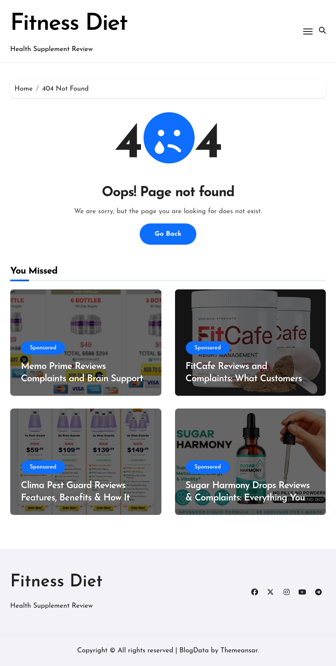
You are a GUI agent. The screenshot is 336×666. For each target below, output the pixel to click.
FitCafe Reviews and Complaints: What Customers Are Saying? (244, 379)
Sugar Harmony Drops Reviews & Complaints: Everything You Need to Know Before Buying (248, 498)
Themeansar (239, 650)
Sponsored (43, 348)
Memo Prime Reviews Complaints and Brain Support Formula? (82, 379)
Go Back (168, 234)
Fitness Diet (68, 24)
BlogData (194, 650)
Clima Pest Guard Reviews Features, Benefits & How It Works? (75, 498)
